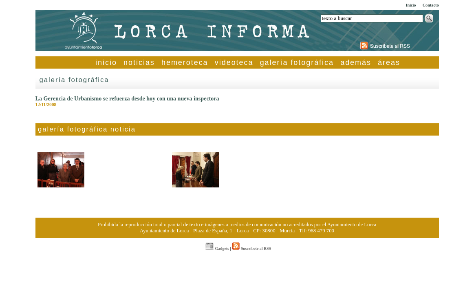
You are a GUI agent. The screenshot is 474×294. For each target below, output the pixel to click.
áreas (389, 62)
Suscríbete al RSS (251, 248)
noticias (139, 62)
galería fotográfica (297, 62)
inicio (106, 62)
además (355, 62)
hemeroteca (184, 62)
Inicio (411, 5)
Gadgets (217, 248)
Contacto (431, 5)
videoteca (234, 62)
